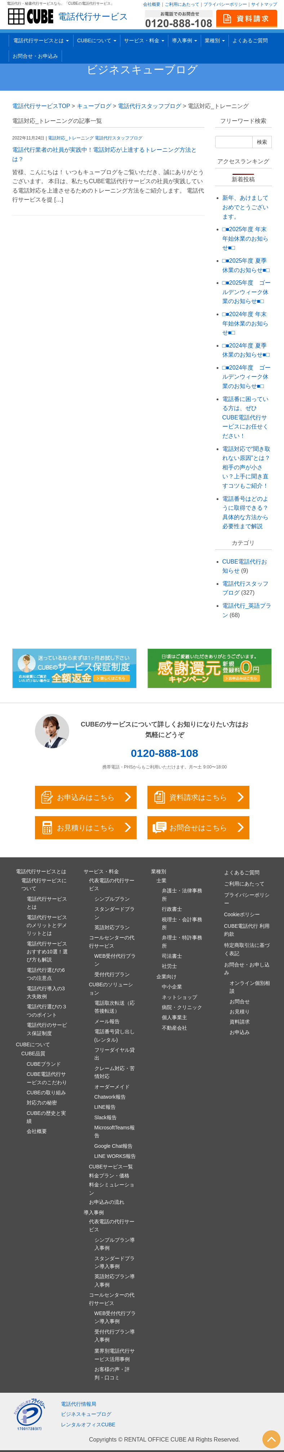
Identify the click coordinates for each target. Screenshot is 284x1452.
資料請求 (240, 1022)
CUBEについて (96, 40)
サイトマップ (264, 4)
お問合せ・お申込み (35, 56)
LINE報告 (105, 1107)
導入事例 (184, 40)
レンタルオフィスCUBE (88, 1424)
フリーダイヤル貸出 (114, 1054)
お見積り (240, 1011)
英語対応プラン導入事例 (114, 1280)
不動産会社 (174, 1028)
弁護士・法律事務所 (182, 894)
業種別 (215, 40)
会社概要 (151, 4)
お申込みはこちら (86, 797)
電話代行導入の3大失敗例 (46, 992)
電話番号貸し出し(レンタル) (114, 1035)
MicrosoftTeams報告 (114, 1131)
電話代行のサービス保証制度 (47, 1029)
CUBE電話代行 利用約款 (247, 930)
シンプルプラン (112, 899)
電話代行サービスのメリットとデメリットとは (47, 925)
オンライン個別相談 (250, 987)
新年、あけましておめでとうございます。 (245, 207)
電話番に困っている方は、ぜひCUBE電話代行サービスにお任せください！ (245, 417)
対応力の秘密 (42, 1103)
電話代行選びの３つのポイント (47, 1010)
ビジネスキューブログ (142, 70)
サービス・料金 (144, 40)
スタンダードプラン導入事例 (114, 1262)
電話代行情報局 (78, 1404)
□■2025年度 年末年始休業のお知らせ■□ (245, 238)
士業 (161, 880)
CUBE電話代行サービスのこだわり (47, 1078)
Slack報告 (105, 1117)
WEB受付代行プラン (115, 960)
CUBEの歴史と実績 (46, 1117)
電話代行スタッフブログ (118, 138)
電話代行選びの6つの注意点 (46, 974)
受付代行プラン (112, 974)
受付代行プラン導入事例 (114, 1336)
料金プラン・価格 (109, 1176)
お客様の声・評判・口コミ (112, 1373)
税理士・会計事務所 (182, 923)
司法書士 (172, 956)
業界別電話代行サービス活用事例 (114, 1355)
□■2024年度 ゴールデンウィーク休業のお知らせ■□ (246, 377)
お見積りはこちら (86, 827)
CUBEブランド (44, 1064)
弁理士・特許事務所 (182, 941)
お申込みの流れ (106, 1202)
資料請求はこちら (198, 797)
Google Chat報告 (113, 1146)
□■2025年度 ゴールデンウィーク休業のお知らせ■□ (246, 292)
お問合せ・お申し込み (247, 968)
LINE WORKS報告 (115, 1156)
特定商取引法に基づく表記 (247, 949)
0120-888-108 (164, 753)
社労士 (169, 966)
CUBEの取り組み (46, 1092)
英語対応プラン (112, 927)
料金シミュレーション (111, 1188)
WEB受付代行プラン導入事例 (115, 1317)
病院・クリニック (182, 1007)
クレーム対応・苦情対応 (114, 1072)
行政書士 (172, 909)
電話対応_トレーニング (71, 138)
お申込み (240, 1032)
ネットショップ (179, 997)
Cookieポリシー (242, 914)
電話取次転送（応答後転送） (114, 1007)
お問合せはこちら (198, 827)
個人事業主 (174, 1017)
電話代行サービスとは (41, 40)
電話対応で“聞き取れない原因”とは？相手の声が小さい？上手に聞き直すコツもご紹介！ (246, 467)
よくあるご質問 (250, 40)
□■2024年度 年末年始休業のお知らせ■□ (245, 323)
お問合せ (240, 1001)
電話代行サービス (93, 16)
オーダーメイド (112, 1087)
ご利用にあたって (182, 4)
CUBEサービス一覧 (111, 1166)
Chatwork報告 (110, 1097)
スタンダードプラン (114, 913)
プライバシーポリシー (225, 4)
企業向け (166, 976)
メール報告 (107, 1021)
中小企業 (172, 987)
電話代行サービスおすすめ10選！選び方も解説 (47, 952)
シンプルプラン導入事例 (114, 1244)
